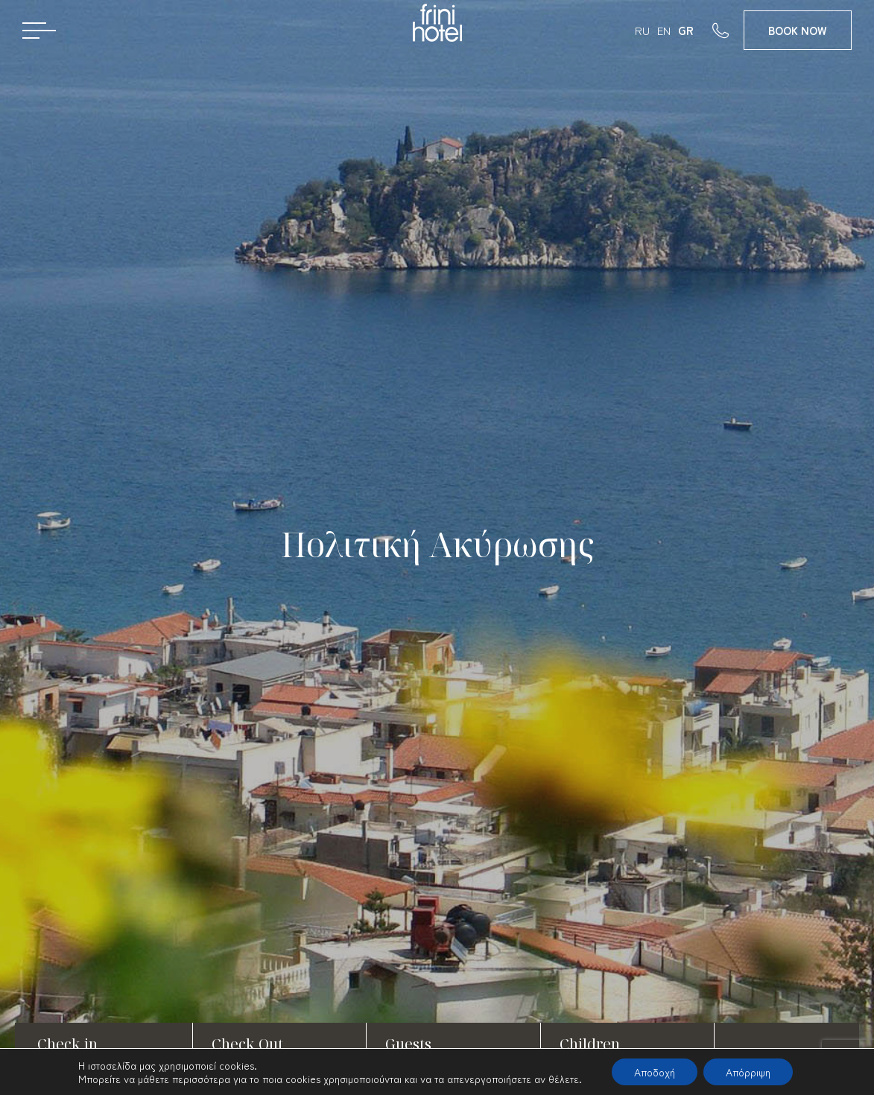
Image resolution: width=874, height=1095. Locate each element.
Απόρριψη (748, 1071)
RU (642, 30)
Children (590, 1044)
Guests (408, 1044)
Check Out (247, 1044)
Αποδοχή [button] (654, 1071)
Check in (67, 1044)
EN (664, 30)
